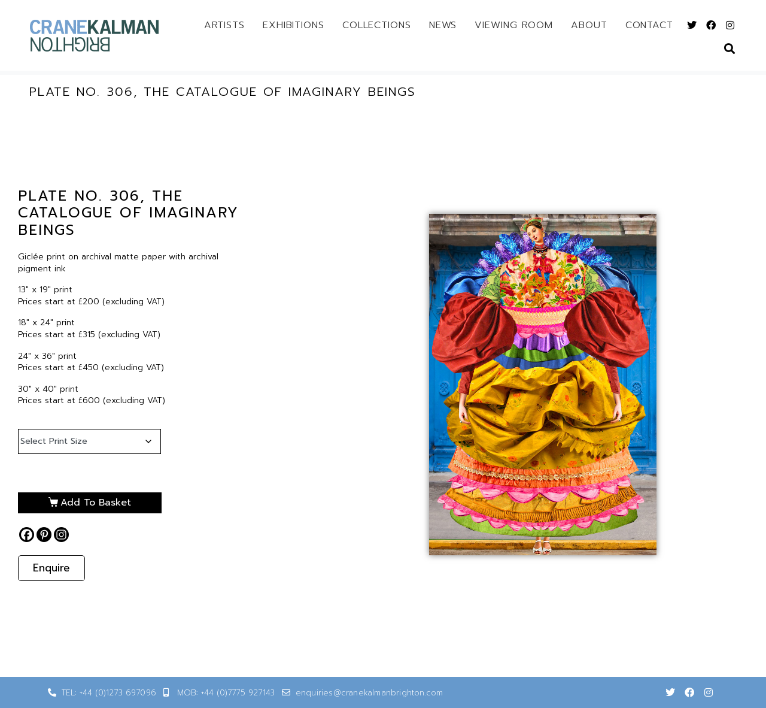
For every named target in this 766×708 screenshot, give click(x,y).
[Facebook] (26, 534)
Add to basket (95, 502)
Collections (376, 25)
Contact (649, 25)
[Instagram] (61, 534)
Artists (224, 25)
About (589, 25)
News (443, 25)
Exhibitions (293, 25)
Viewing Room (514, 25)
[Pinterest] (44, 534)
